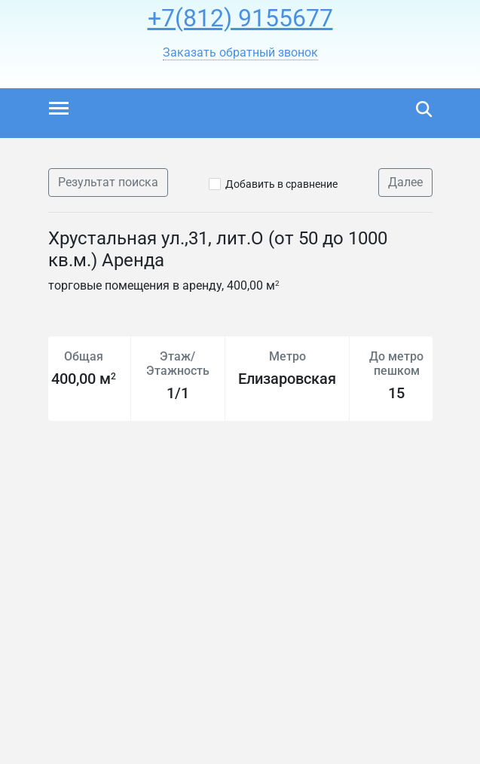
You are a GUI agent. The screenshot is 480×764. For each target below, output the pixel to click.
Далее (405, 182)
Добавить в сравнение (281, 184)
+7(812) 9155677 (240, 18)
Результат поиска (108, 182)
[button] (240, 52)
